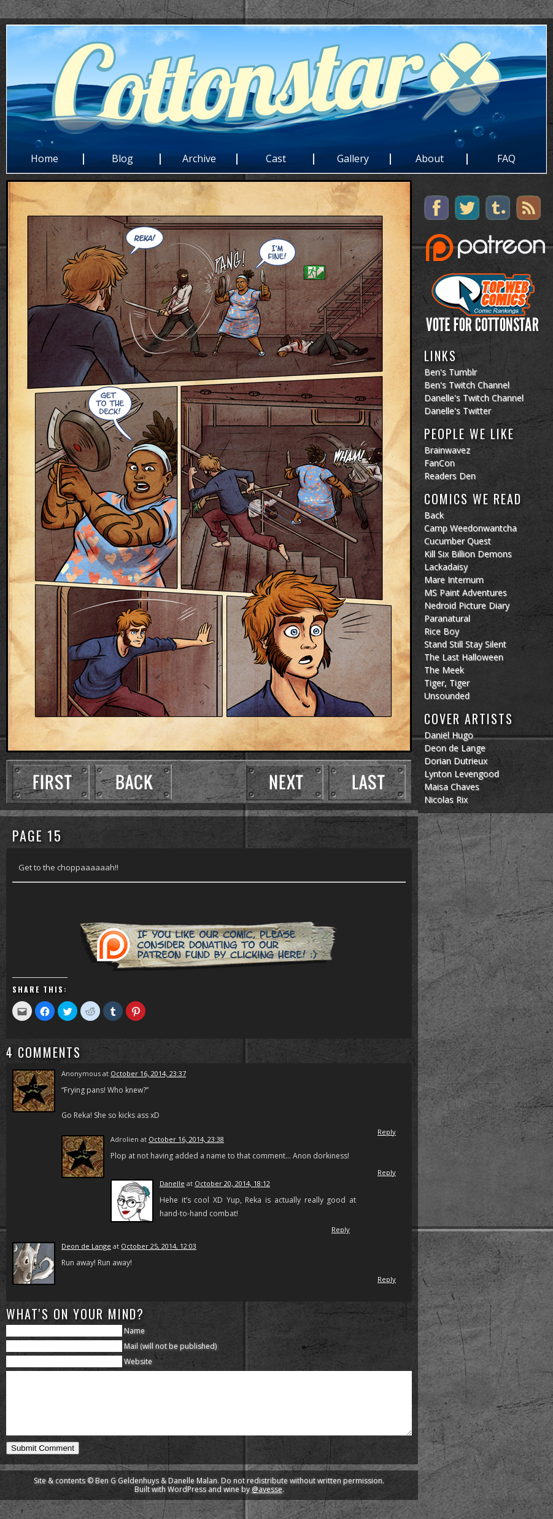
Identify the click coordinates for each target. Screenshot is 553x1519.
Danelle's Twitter (457, 410)
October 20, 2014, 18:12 (232, 1183)
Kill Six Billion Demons (468, 554)
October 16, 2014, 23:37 (148, 1073)
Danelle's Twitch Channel (474, 398)
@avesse (267, 1502)
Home (44, 159)
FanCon (439, 463)
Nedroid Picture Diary (466, 605)
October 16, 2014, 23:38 (186, 1139)
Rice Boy (441, 631)
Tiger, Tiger (447, 683)
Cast (276, 159)
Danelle (172, 1183)
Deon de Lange (86, 1246)
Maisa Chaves (451, 786)
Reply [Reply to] (386, 1131)
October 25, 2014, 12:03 (158, 1246)
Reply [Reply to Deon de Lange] (386, 1279)
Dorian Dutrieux (455, 761)
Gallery (353, 159)
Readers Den (450, 476)
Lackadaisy (446, 566)
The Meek (444, 670)
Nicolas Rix (446, 799)
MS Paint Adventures (465, 592)
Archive (199, 159)
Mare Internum (454, 579)
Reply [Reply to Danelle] (340, 1229)
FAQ (506, 159)
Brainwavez (447, 450)
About (430, 159)
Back (434, 515)
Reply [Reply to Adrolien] (386, 1172)
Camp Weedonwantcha (470, 528)
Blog (122, 159)
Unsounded (447, 695)
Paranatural (447, 618)
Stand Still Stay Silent (465, 644)
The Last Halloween (463, 657)
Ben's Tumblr (450, 372)
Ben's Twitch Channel (466, 385)
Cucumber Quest (457, 541)
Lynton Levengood (461, 773)
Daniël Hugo (448, 735)
